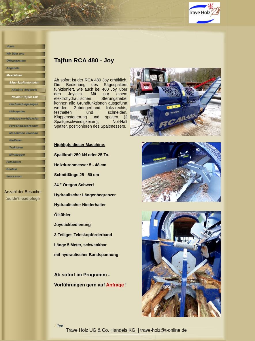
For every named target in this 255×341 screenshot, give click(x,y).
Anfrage (115, 284)
